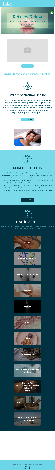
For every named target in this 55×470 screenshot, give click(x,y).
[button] (51, 3)
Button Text (52, 12)
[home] (25, 4)
